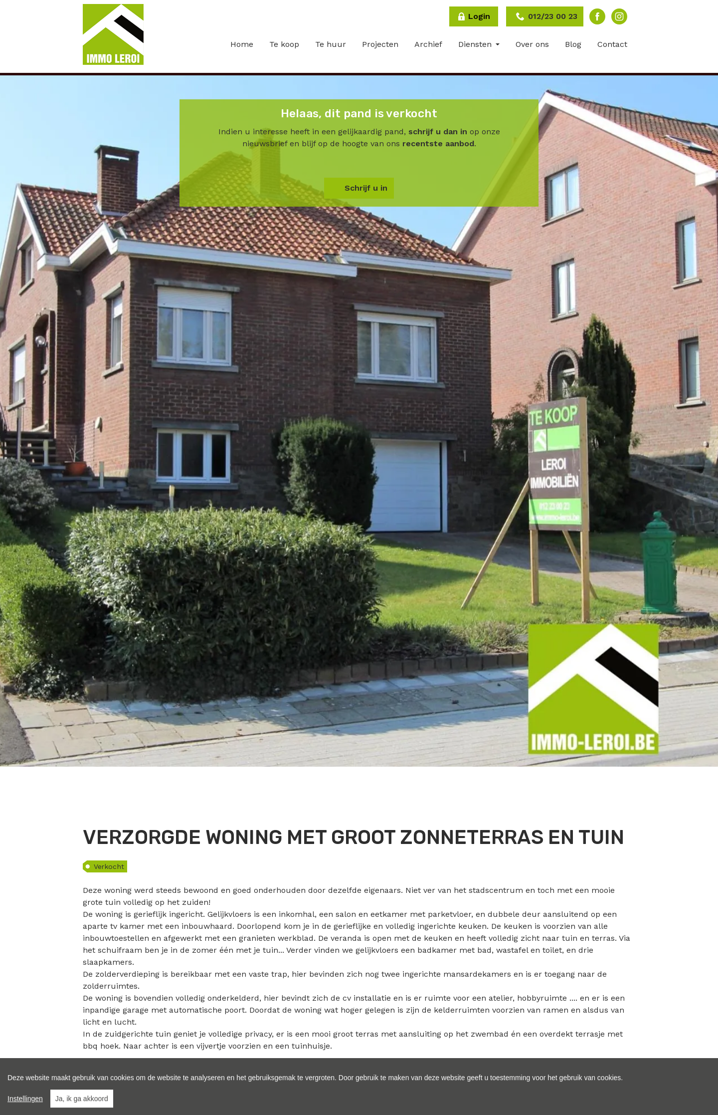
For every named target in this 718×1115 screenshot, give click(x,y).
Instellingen (25, 1110)
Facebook (597, 16)
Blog (573, 44)
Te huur (330, 44)
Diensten (476, 44)
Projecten (380, 44)
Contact (612, 44)
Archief (428, 44)
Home (241, 44)
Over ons (532, 44)
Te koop (284, 44)
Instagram (619, 16)
